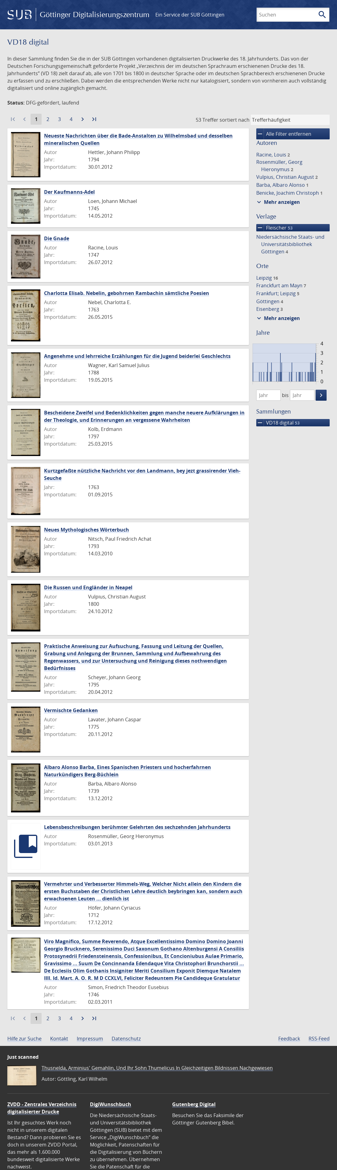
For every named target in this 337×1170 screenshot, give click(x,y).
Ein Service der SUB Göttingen (189, 14)
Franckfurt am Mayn (281, 285)
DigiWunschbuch (110, 1104)
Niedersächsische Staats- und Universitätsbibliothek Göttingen (290, 244)
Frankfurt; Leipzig (277, 293)
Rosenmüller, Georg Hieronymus (279, 166)
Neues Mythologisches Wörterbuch (86, 529)
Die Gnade (56, 238)
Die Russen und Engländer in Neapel (88, 587)
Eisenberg (269, 309)
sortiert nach (235, 119)
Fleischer (274, 227)
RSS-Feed (319, 1038)
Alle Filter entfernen (283, 133)
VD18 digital (278, 422)
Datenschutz (126, 1038)
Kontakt (59, 1038)
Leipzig (267, 277)
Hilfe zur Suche (24, 1038)
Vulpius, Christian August (287, 177)
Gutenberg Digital (194, 1104)
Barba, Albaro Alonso (282, 185)
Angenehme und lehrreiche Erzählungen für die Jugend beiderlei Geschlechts (137, 356)
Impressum (90, 1038)
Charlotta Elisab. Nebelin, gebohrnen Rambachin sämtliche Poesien (126, 293)
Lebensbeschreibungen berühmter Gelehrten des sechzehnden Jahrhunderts (137, 827)
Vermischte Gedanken (71, 710)
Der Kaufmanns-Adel (69, 192)
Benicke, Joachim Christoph (289, 192)
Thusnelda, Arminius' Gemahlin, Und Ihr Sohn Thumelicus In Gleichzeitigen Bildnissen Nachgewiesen (157, 1068)
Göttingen (269, 301)
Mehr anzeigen (277, 202)
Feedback (289, 1038)
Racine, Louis (273, 154)
